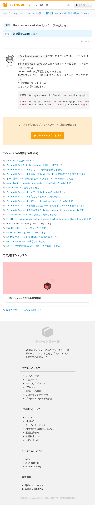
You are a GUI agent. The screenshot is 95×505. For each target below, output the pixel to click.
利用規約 (30, 421)
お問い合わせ (32, 440)
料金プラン (31, 379)
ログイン (81, 5)
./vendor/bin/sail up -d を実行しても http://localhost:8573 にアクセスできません (46, 174)
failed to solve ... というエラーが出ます (26, 228)
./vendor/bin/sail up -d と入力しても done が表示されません (36, 192)
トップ (6, 13)
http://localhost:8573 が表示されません (25, 241)
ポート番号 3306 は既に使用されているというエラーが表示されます (40, 178)
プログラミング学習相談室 (39, 398)
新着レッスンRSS (34, 485)
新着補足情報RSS (34, 489)
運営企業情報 (32, 432)
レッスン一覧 (42, 5)
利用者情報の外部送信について (41, 428)
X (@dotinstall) (33, 462)
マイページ (18, 13)
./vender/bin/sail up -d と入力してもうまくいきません (33, 196)
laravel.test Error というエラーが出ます (26, 232)
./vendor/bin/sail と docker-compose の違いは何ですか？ (34, 165)
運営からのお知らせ (36, 391)
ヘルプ (29, 417)
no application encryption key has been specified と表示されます (38, 183)
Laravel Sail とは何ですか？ (20, 160)
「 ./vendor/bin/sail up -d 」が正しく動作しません (31, 214)
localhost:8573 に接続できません (22, 187)
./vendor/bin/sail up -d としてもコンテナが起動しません (34, 169)
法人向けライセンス (36, 383)
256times (30, 387)
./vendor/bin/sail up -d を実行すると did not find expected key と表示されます (45, 210)
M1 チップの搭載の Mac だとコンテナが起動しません (33, 246)
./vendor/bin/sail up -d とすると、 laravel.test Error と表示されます (39, 201)
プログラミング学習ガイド (39, 394)
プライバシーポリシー (37, 425)
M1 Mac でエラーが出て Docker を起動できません (31, 237)
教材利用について (34, 436)
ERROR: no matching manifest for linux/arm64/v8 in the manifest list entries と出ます (48, 219)
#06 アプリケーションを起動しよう (24, 310)
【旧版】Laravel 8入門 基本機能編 (62, 13)
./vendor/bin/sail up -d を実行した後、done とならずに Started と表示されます (45, 205)
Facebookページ (34, 466)
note (28, 459)
